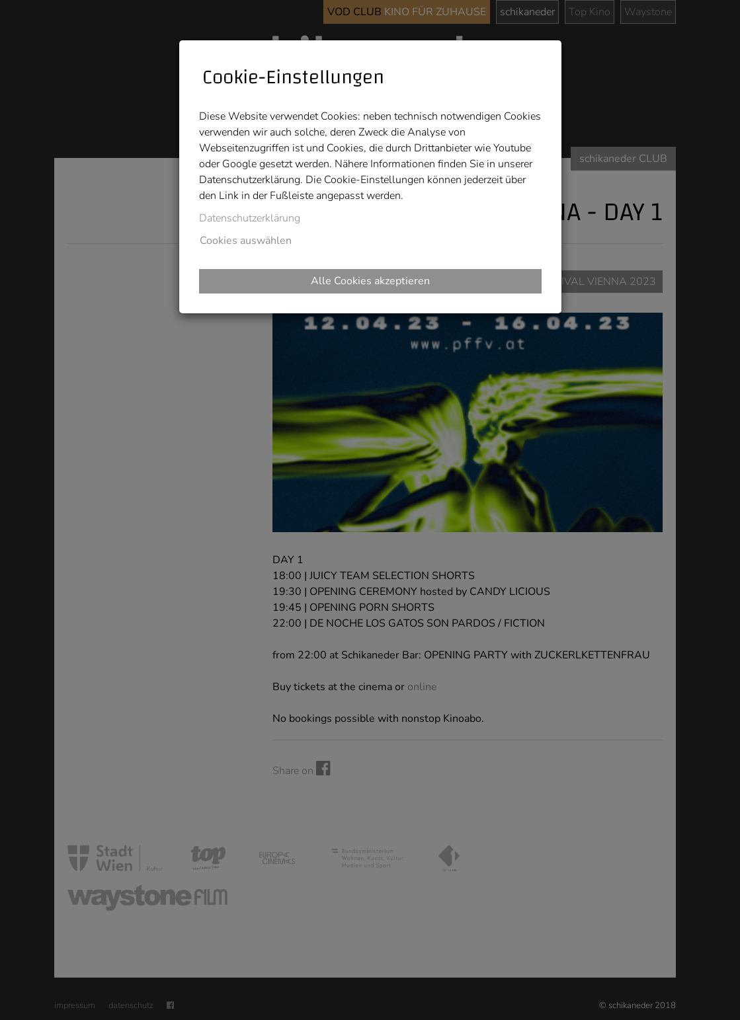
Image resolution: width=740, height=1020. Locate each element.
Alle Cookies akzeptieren (370, 281)
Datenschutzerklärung (249, 218)
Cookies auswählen (246, 240)
